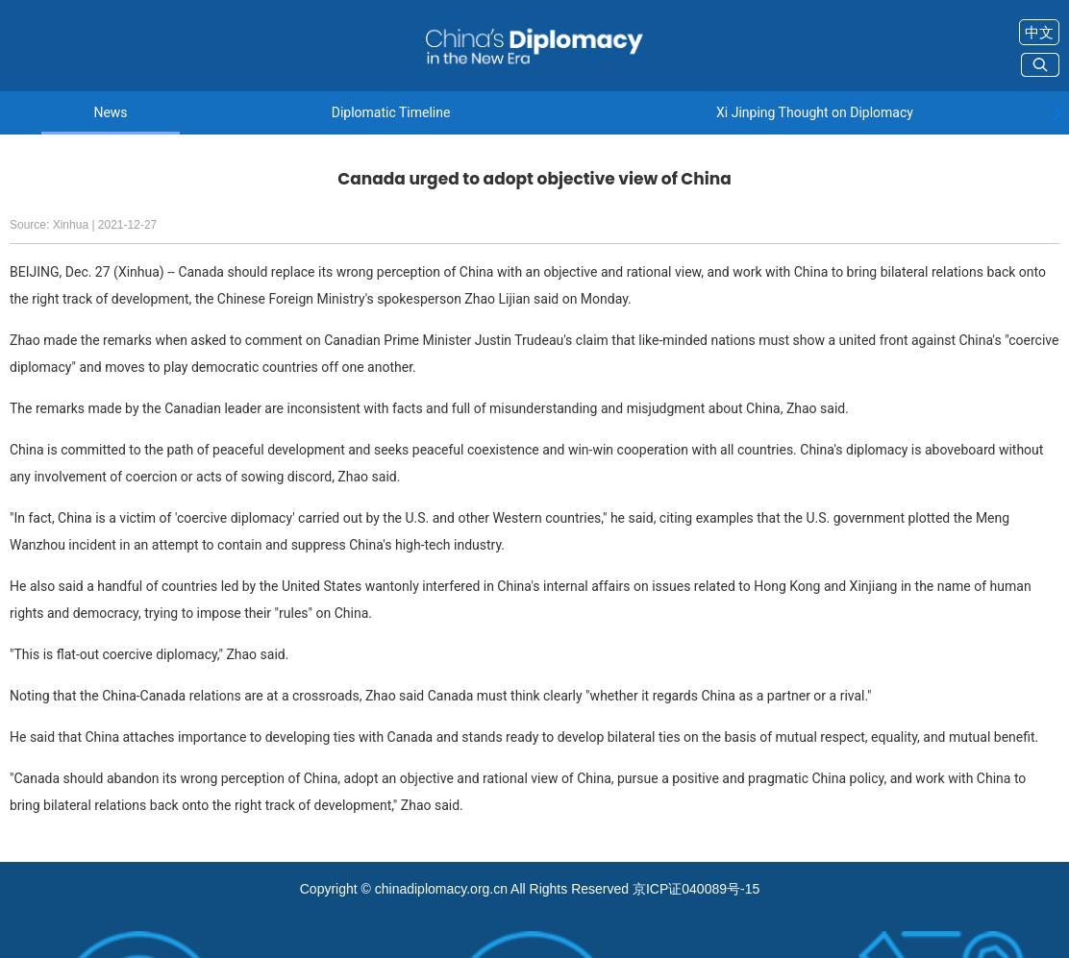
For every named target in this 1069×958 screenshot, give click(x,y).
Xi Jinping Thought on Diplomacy (814, 113)
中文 (1039, 32)
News (110, 113)
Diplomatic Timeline (391, 113)
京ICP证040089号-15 (696, 889)
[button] (1056, 113)
